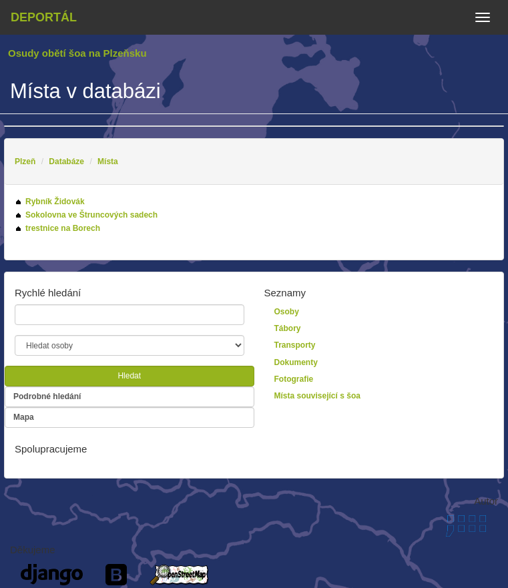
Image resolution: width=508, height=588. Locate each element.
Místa (107, 161)
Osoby (286, 311)
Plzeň (25, 161)
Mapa (23, 417)
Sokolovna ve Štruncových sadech (91, 215)
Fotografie (294, 379)
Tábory (287, 328)
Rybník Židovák (55, 201)
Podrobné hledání (47, 396)
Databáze (66, 161)
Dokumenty (296, 362)
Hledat (129, 375)
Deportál (44, 17)
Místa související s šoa (317, 395)
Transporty (295, 345)
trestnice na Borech (62, 228)
